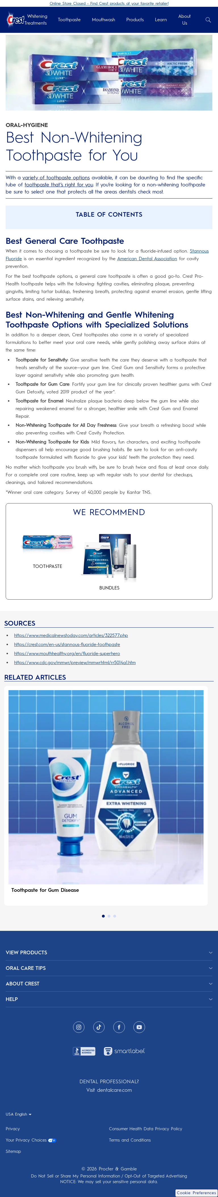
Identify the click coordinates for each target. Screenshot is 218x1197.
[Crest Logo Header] (15, 20)
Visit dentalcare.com (109, 1087)
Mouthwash (103, 19)
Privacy (13, 1126)
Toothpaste (69, 19)
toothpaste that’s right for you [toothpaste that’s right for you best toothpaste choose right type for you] (59, 185)
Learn (161, 19)
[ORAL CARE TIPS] (109, 965)
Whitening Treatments (35, 20)
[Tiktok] (99, 1024)
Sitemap (13, 1148)
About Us (184, 20)
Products (135, 19)
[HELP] (109, 996)
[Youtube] (139, 1024)
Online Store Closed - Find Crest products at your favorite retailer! (109, 3)
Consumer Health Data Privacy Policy (145, 1126)
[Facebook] (119, 1024)
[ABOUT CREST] (109, 981)
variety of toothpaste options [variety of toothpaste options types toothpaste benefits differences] (56, 178)
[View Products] (109, 950)
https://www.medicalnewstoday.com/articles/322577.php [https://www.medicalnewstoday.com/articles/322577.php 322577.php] (71, 635)
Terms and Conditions (130, 1137)
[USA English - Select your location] (19, 1111)
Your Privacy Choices (31, 1137)
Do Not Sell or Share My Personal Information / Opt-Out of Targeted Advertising (109, 1173)
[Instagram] (79, 1024)
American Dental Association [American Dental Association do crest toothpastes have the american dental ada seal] (147, 258)
